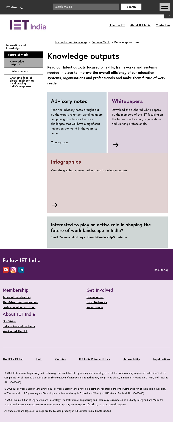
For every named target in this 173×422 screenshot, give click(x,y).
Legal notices (161, 359)
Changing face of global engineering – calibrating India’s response (24, 82)
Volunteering (94, 307)
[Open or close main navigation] (165, 7)
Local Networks (96, 302)
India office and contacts (19, 326)
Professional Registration (19, 307)
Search (131, 6)
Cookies (60, 359)
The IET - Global (13, 359)
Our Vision (9, 321)
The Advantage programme (20, 302)
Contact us (163, 25)
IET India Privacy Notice (94, 359)
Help (39, 359)
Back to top (161, 270)
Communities (95, 297)
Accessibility (131, 359)
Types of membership (16, 297)
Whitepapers (25, 71)
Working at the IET (15, 331)
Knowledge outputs (17, 62)
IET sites (14, 7)
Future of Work (23, 55)
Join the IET (117, 25)
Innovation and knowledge (22, 46)
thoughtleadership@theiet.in (107, 237)
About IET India (140, 25)
